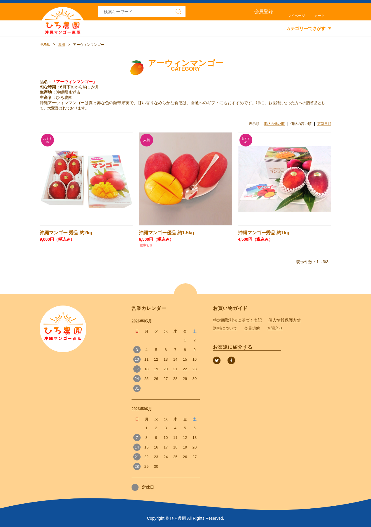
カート (319, 16)
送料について (225, 328)
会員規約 (252, 328)
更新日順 (324, 124)
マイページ (296, 16)
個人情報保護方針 (284, 320)
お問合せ (275, 328)
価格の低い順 (274, 124)
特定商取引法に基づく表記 (237, 320)
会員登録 (263, 11)
